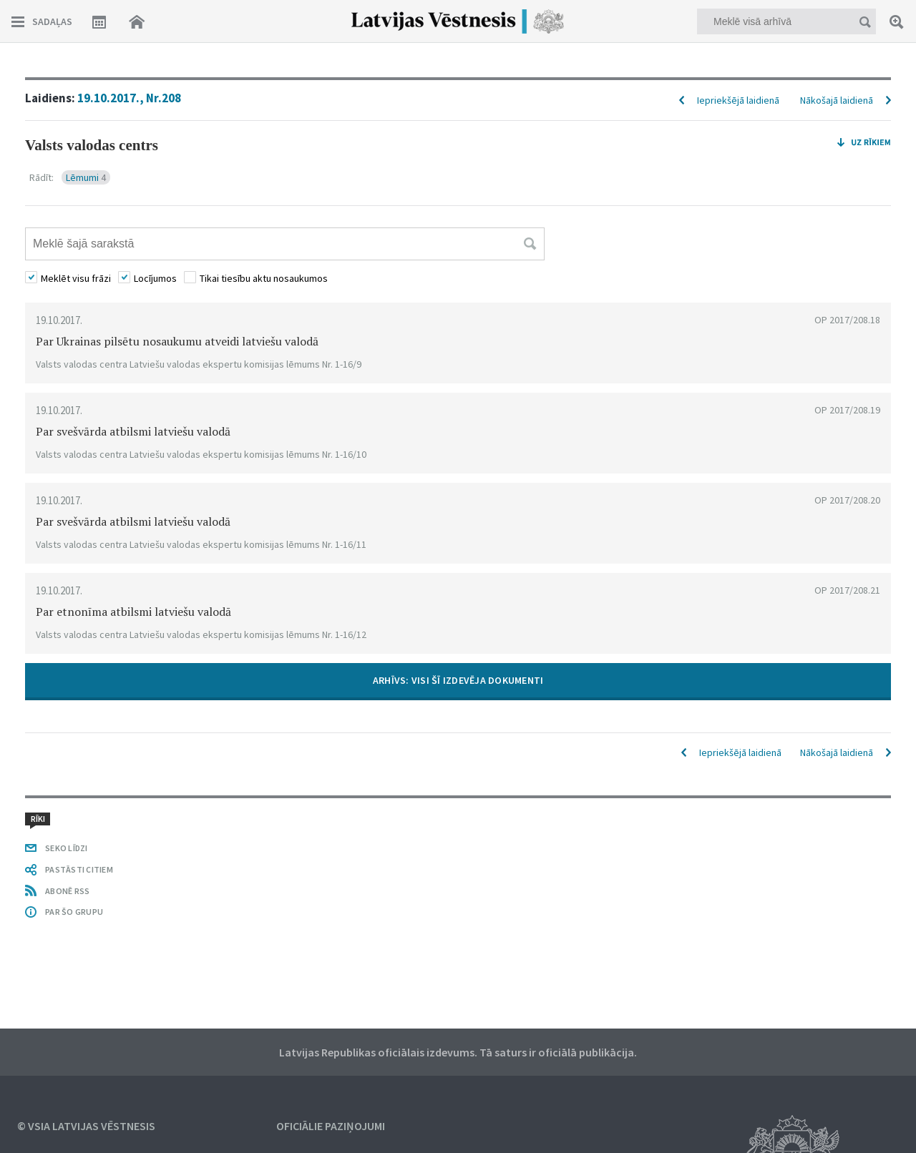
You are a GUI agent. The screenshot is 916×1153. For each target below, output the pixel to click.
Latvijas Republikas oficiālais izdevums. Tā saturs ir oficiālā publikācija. (458, 1052)
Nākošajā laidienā (836, 100)
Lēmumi (86, 177)
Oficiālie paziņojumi (330, 1126)
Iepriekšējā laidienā (738, 100)
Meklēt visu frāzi (76, 278)
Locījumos (155, 278)
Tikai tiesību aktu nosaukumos (264, 278)
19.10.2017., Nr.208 (129, 98)
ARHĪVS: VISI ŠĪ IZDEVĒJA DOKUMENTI (458, 680)
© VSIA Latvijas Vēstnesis (86, 1126)
